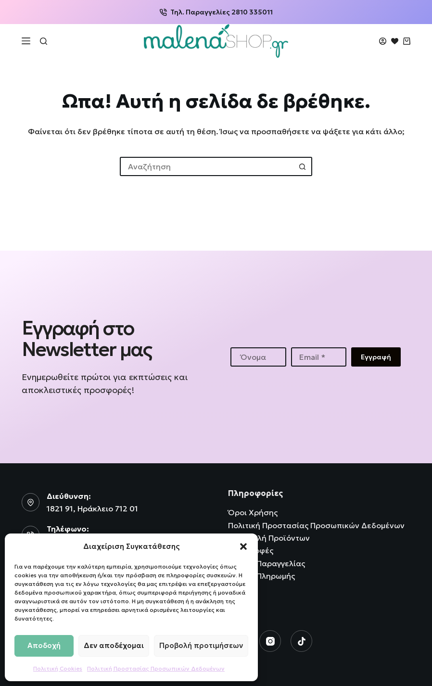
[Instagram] (270, 641)
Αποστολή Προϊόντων (269, 538)
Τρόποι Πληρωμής (261, 576)
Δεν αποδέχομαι (114, 645)
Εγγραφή (376, 357)
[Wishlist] (394, 41)
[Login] (382, 41)
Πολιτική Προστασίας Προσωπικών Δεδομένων (156, 668)
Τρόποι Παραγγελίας (266, 563)
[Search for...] (206, 166)
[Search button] (302, 166)
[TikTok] (301, 641)
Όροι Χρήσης (253, 512)
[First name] (258, 357)
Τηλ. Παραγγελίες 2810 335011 (216, 12)
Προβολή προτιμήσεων (201, 645)
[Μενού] (26, 41)
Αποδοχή (44, 645)
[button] (243, 546)
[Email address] (319, 357)
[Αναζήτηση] (43, 41)
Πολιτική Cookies (57, 668)
